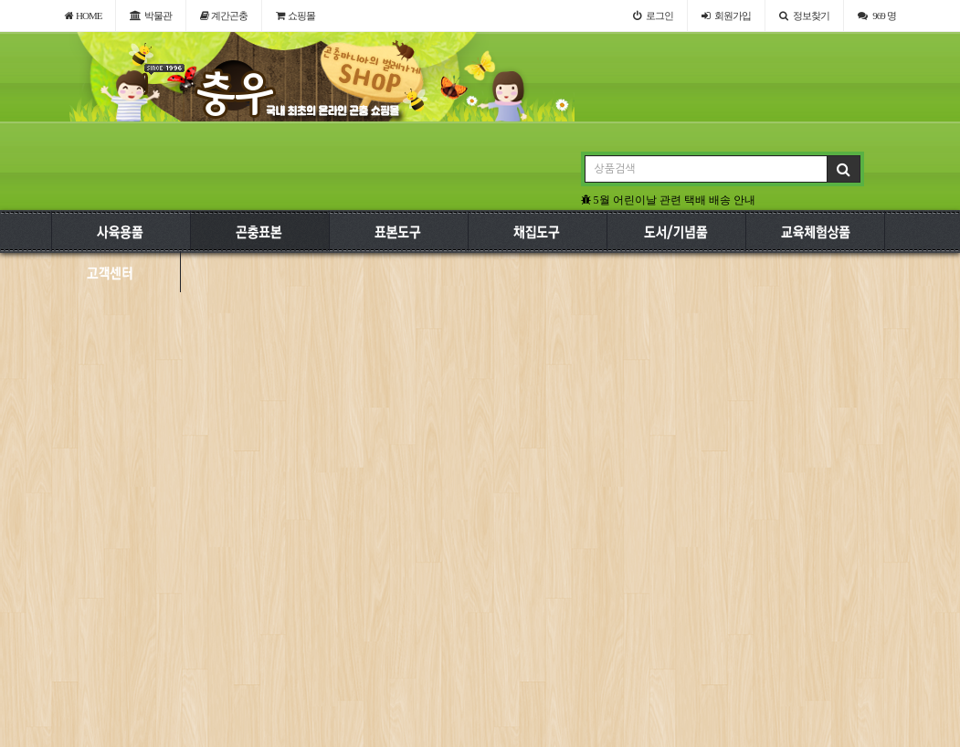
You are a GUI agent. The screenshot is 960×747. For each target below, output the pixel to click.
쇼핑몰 (295, 15)
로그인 (653, 15)
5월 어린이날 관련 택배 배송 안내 (668, 200)
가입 (726, 15)
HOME (83, 15)
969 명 (876, 15)
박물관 (151, 15)
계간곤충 (224, 15)
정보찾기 (804, 15)
